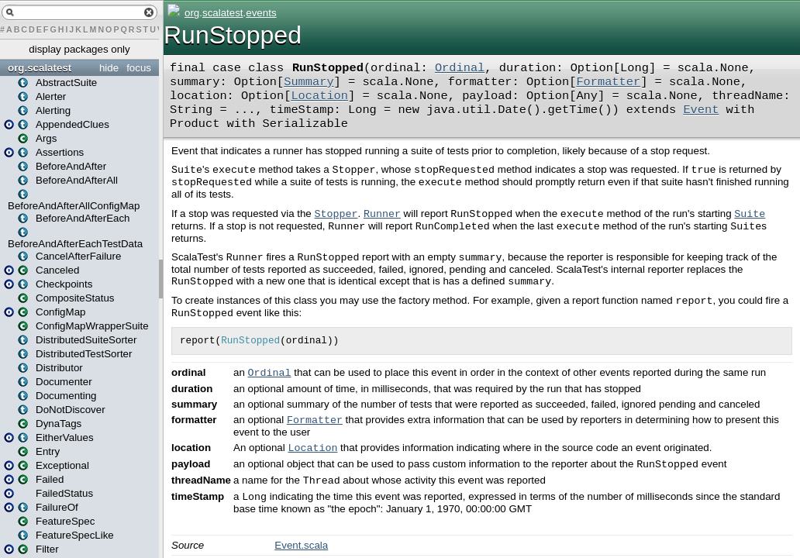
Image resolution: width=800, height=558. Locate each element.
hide (109, 68)
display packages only (79, 49)
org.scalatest (39, 68)
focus (138, 68)
